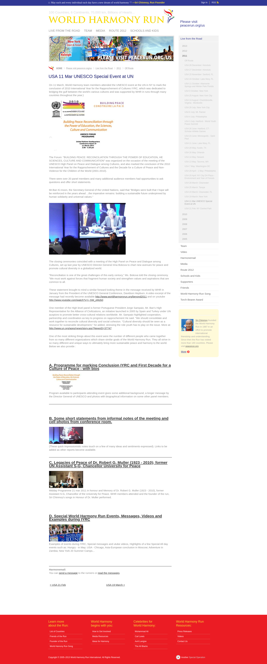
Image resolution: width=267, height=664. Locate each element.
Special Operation (197, 657)
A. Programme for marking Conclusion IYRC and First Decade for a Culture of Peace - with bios (110, 367)
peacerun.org (192, 346)
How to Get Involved (101, 631)
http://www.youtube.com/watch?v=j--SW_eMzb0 (76, 300)
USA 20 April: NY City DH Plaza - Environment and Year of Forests (200, 176)
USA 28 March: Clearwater (197, 183)
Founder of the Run (58, 641)
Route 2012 (117, 30)
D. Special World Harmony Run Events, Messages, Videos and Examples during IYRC (105, 518)
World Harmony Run (111, 16)
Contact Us (182, 641)
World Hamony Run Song (61, 646)
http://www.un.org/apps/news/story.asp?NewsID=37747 (80, 328)
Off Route (189, 60)
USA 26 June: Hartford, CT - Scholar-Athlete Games (197, 130)
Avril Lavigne (140, 641)
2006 (184, 234)
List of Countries (57, 631)
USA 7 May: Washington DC (197, 166)
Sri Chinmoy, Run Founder (150, 2)
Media (100, 30)
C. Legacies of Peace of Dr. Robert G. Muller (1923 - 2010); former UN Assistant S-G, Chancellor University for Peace (108, 464)
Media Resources (100, 636)
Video (183, 251)
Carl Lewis (139, 636)
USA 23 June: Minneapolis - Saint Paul (200, 137)
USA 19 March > (115, 584)
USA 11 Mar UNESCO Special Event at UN (198, 202)
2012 (184, 51)
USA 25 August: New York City (198, 95)
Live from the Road (64, 30)
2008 (184, 224)
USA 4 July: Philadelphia (196, 117)
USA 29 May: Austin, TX (195, 148)
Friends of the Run (58, 636)
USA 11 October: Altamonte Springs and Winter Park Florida (199, 85)
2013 (184, 46)
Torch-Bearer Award (191, 299)
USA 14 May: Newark (194, 157)
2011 (184, 56)
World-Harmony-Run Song (195, 293)
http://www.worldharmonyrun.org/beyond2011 (121, 296)
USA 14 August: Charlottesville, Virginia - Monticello (199, 101)
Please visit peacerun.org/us (192, 23)
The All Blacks (141, 646)
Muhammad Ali (141, 631)
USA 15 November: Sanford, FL (199, 74)
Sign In (204, 2)
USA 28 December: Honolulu (198, 65)
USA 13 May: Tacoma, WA (197, 162)
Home (59, 68)
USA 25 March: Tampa (195, 187)
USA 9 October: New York (196, 91)
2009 (184, 219)
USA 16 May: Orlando (194, 152)
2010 (184, 214)
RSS (214, 2)
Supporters (186, 281)
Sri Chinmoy (201, 320)
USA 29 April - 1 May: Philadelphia (200, 171)
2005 (184, 239)
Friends (184, 287)
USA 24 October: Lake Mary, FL (199, 79)
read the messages (109, 572)
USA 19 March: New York (196, 196)
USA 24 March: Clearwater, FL (198, 192)
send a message (68, 572)
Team (88, 30)
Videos (180, 636)
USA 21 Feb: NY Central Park (198, 208)
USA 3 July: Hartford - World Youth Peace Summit (200, 122)
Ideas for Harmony (100, 641)
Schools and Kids (144, 30)
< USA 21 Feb (58, 584)
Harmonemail (188, 257)
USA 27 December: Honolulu (198, 70)
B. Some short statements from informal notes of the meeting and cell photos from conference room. (108, 420)
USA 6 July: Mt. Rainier (195, 112)
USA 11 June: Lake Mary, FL (198, 143)
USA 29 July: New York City (197, 107)
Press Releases (184, 631)
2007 (184, 229)
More (183, 351)
